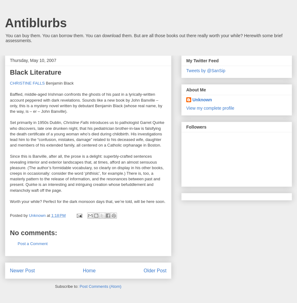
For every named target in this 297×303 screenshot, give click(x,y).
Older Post (155, 270)
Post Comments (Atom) (100, 286)
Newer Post (22, 270)
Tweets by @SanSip (205, 70)
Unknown (202, 99)
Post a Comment (33, 243)
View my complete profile (210, 108)
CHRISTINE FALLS (27, 83)
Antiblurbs (36, 23)
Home (89, 270)
